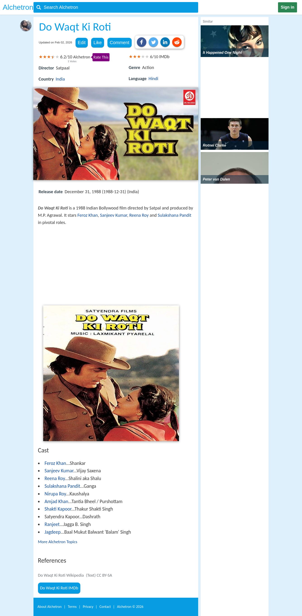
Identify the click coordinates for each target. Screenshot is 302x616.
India (60, 79)
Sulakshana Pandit (174, 215)
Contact (105, 606)
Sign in (287, 7)
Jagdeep (53, 532)
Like (97, 42)
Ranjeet (52, 524)
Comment (119, 42)
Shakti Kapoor (58, 509)
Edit (82, 42)
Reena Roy (139, 215)
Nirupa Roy (55, 494)
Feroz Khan (87, 215)
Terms (72, 606)
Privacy (88, 606)
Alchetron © (130, 606)
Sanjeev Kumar (113, 215)
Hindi (153, 78)
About (50, 606)
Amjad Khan (56, 501)
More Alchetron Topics (57, 541)
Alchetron (18, 7)
